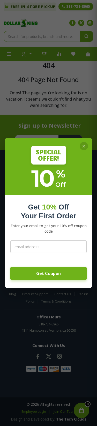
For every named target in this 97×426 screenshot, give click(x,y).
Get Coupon (48, 273)
